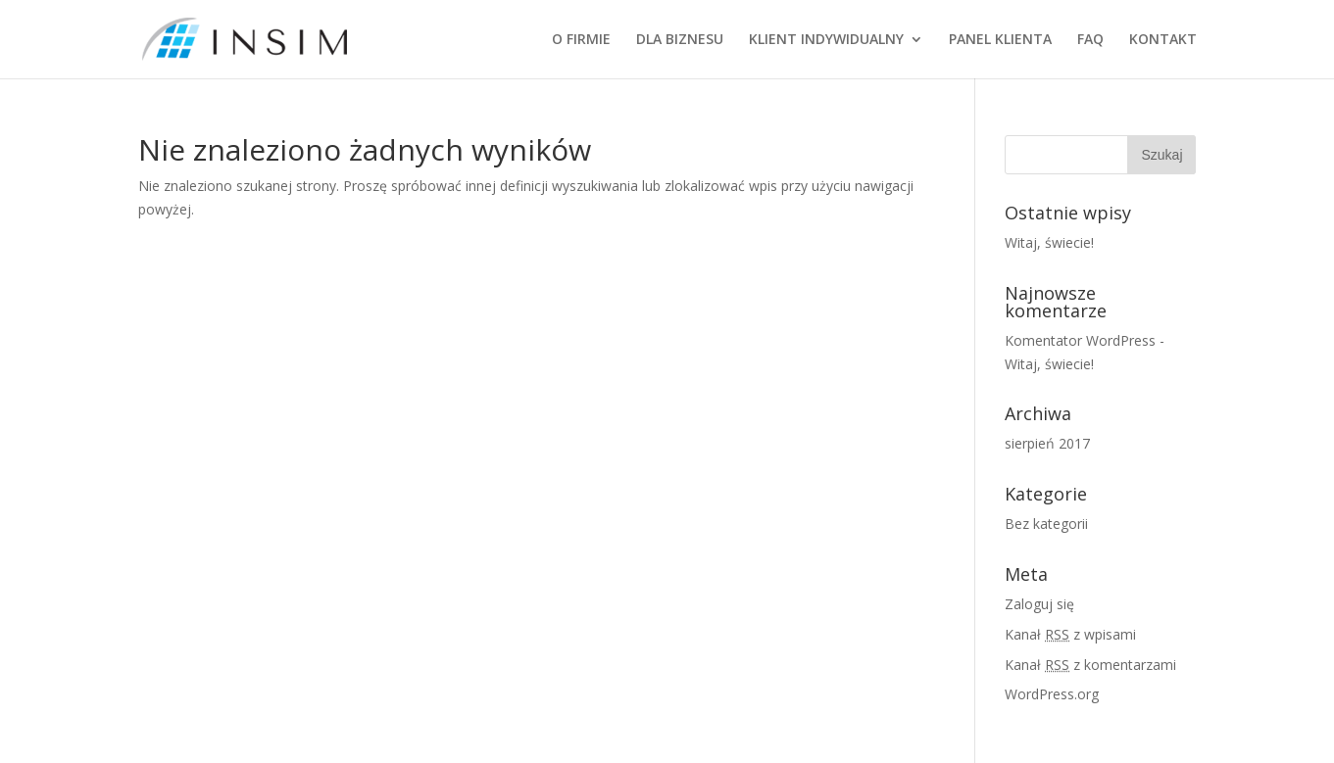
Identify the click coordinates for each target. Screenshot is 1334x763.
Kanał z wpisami (1070, 634)
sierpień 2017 (1047, 443)
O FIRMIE (581, 40)
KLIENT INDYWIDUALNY (826, 40)
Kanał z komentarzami (1090, 664)
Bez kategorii (1046, 523)
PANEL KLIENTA (1000, 40)
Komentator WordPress (1080, 340)
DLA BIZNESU (679, 40)
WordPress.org (1052, 694)
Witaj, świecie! (1049, 242)
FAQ (1090, 40)
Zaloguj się (1039, 604)
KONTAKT (1163, 40)
